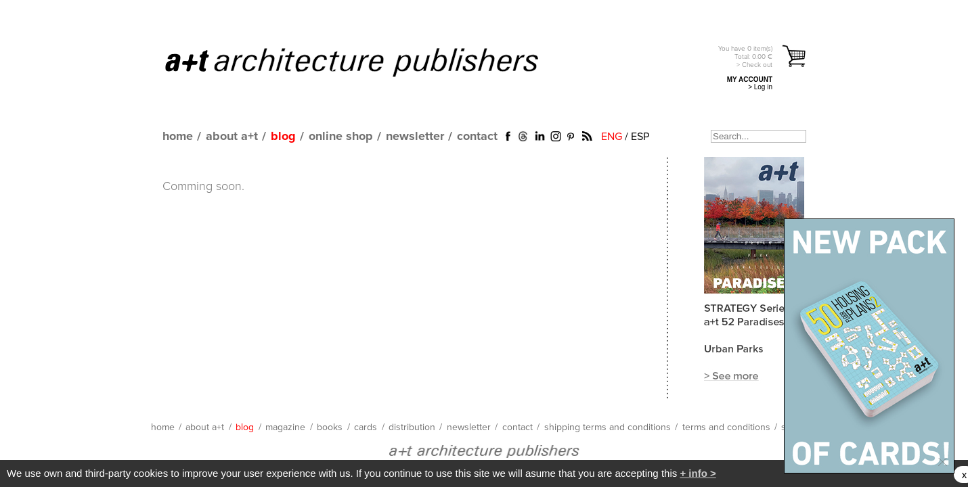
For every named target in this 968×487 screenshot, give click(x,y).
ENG (611, 136)
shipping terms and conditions (607, 427)
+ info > (698, 473)
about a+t (232, 137)
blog (283, 137)
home (177, 137)
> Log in (760, 87)
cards (365, 427)
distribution (412, 427)
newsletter (415, 137)
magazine (285, 427)
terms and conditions (726, 427)
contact (477, 137)
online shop (341, 137)
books (330, 427)
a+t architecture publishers (368, 62)
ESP (640, 136)
